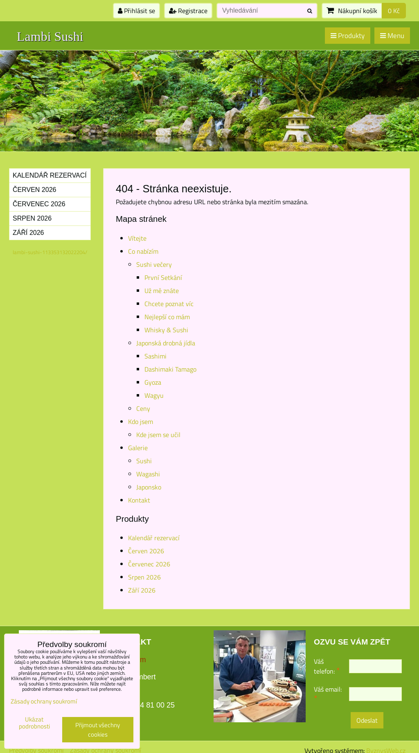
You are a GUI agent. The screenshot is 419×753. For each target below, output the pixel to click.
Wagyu (154, 395)
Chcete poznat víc (169, 304)
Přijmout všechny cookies (97, 729)
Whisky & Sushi (166, 330)
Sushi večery (154, 264)
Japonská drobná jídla (165, 343)
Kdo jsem (140, 421)
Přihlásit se (136, 11)
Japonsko (148, 487)
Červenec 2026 (149, 564)
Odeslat (367, 720)
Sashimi (155, 356)
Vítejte (137, 238)
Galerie (138, 448)
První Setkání (163, 277)
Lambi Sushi (50, 36)
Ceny (143, 408)
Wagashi (148, 474)
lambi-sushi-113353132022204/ (50, 252)
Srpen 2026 (144, 577)
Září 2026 (141, 590)
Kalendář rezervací (154, 538)
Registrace (188, 11)
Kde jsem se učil (158, 435)
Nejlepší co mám (167, 317)
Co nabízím (143, 251)
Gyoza (152, 382)
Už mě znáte (161, 290)
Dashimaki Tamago (170, 369)
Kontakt (139, 500)
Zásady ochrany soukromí (44, 701)
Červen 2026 (146, 551)
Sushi (144, 461)
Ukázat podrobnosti (34, 723)
